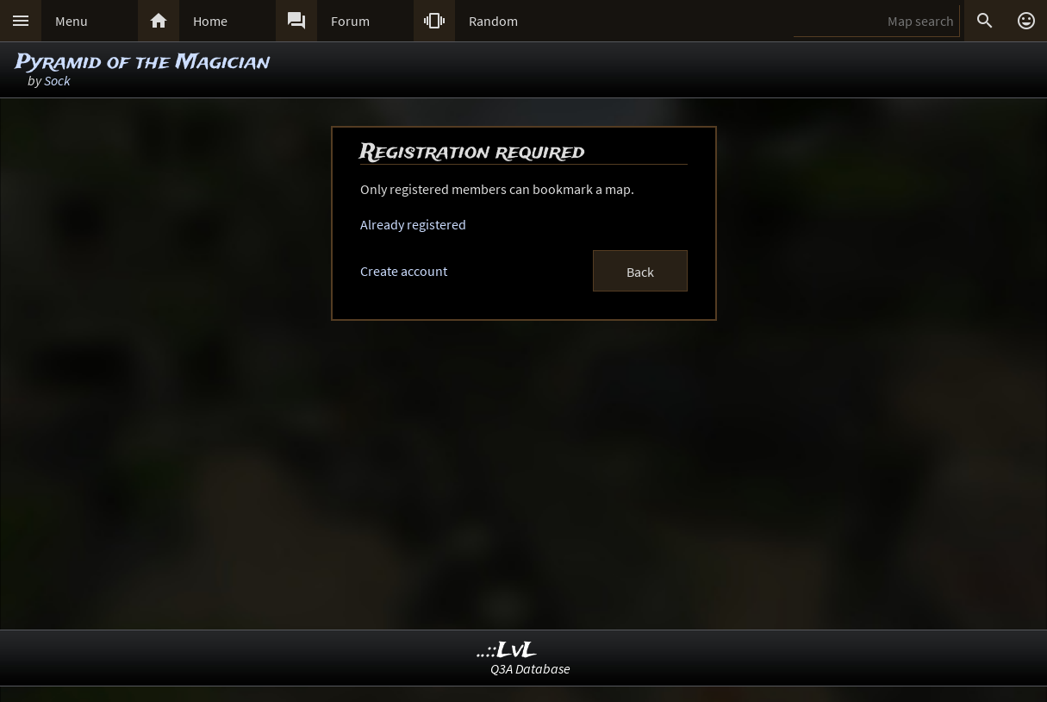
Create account (403, 270)
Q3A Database (530, 668)
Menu (71, 20)
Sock (57, 80)
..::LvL (507, 651)
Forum (350, 20)
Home (210, 20)
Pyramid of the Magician (143, 62)
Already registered (413, 224)
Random (493, 20)
